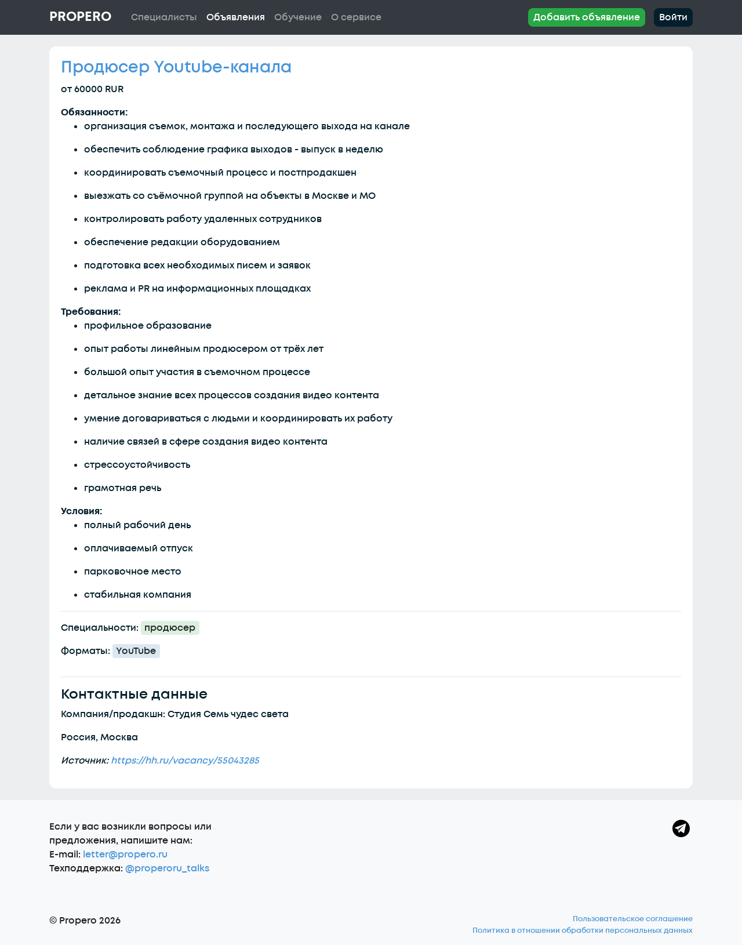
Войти (673, 17)
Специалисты (164, 17)
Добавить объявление (586, 17)
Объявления (235, 17)
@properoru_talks (167, 868)
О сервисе (356, 17)
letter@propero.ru (125, 854)
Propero (80, 17)
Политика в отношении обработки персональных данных (582, 930)
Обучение (298, 17)
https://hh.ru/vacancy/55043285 (185, 760)
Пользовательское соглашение (633, 919)
